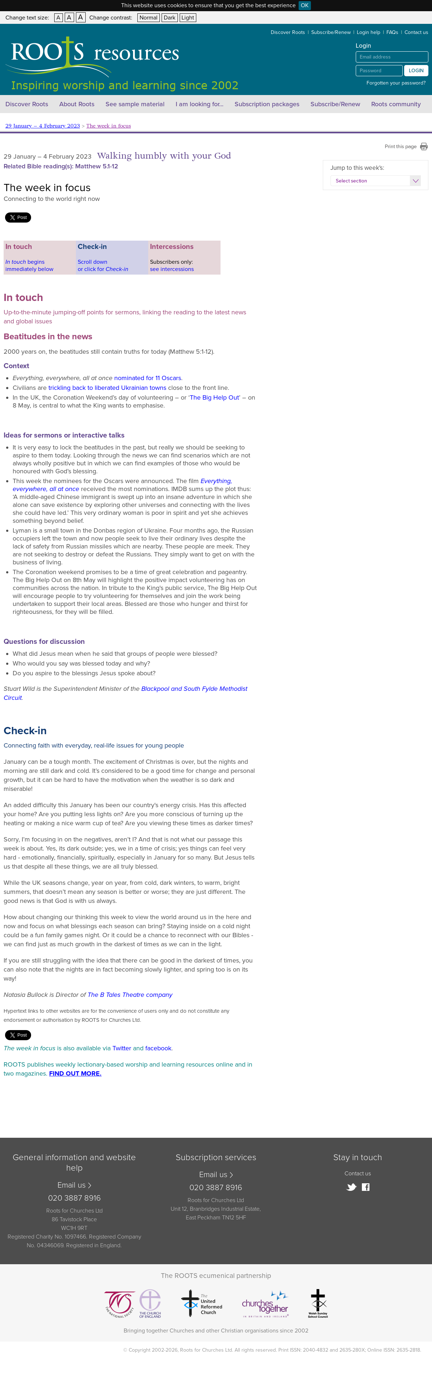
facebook (158, 1048)
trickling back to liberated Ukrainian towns (107, 388)
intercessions (177, 269)
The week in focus (108, 126)
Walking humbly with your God (164, 156)
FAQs (392, 32)
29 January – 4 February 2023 (42, 126)
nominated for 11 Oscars (147, 378)
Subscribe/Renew (331, 32)
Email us (71, 1185)
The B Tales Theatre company (129, 995)
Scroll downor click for (103, 265)
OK (305, 5)
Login (416, 71)
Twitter (121, 1048)
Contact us (416, 32)
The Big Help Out (214, 397)
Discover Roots (288, 32)
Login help (368, 32)
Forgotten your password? (396, 83)
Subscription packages (267, 104)
